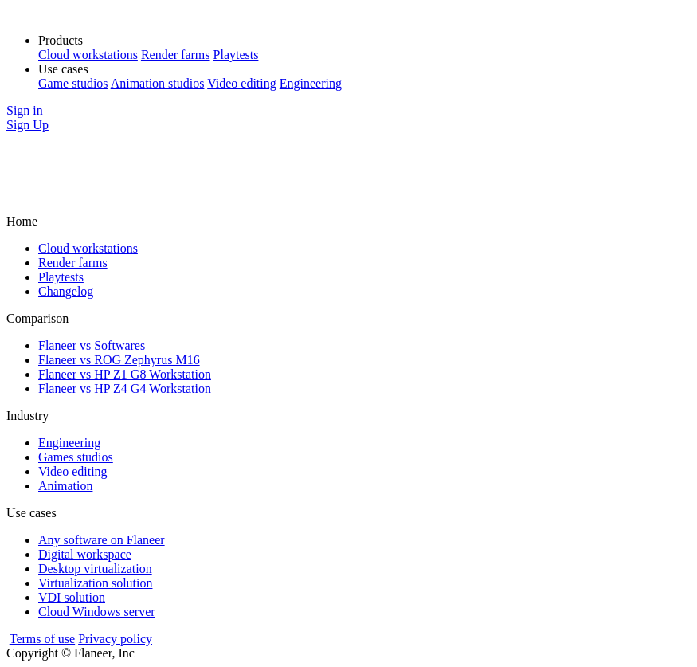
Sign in (24, 110)
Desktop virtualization (95, 568)
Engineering (311, 83)
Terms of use (42, 638)
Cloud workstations (88, 54)
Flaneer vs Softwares (91, 345)
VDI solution (71, 597)
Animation (65, 485)
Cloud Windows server (96, 611)
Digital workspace (84, 554)
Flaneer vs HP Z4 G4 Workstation (124, 388)
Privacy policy (115, 638)
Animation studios (158, 83)
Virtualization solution (95, 583)
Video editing (241, 83)
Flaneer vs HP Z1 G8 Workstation (124, 374)
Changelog (65, 291)
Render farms (175, 54)
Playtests (236, 54)
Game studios (73, 83)
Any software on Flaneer (101, 540)
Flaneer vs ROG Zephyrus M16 (119, 360)
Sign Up (27, 124)
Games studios (75, 457)
